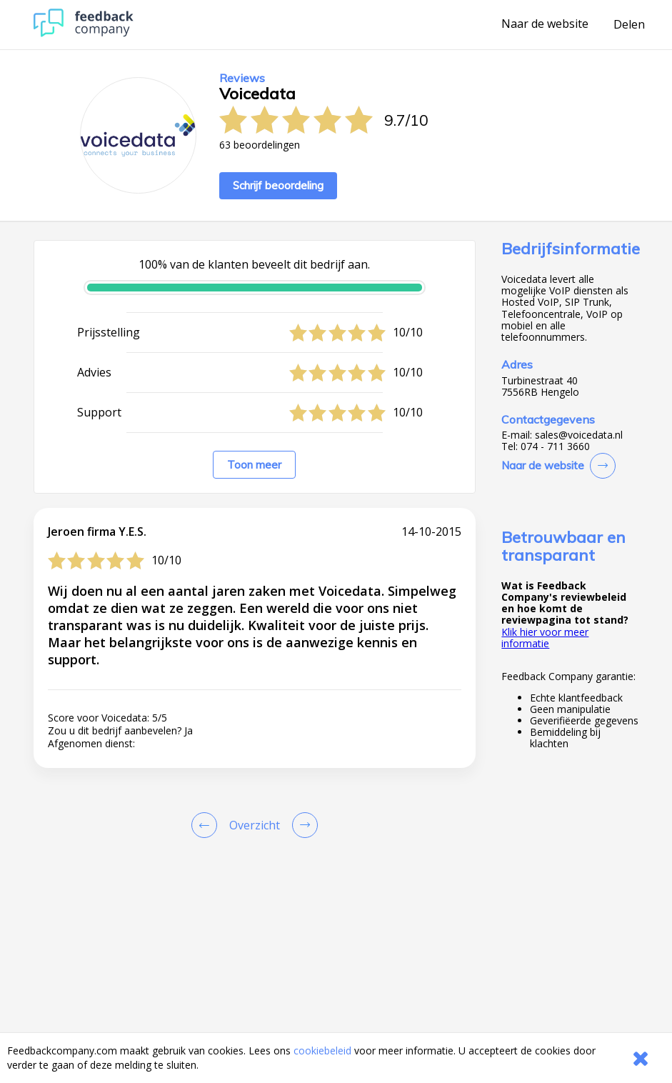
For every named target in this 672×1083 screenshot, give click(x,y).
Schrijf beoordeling (278, 185)
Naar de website (544, 24)
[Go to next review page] (302, 825)
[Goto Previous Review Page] (207, 825)
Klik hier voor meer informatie (544, 637)
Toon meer (254, 464)
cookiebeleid (322, 1050)
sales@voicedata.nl (579, 435)
